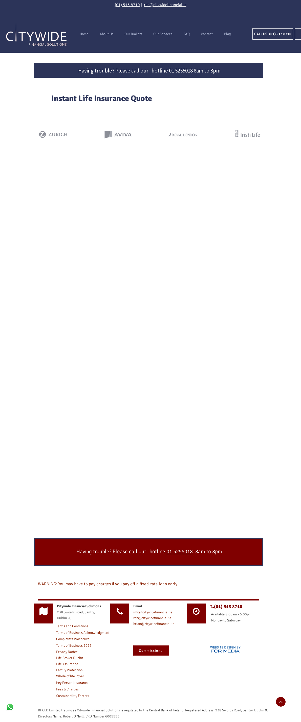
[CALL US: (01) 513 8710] (272, 34)
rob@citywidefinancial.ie (165, 4)
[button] (162, 34)
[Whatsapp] (10, 707)
